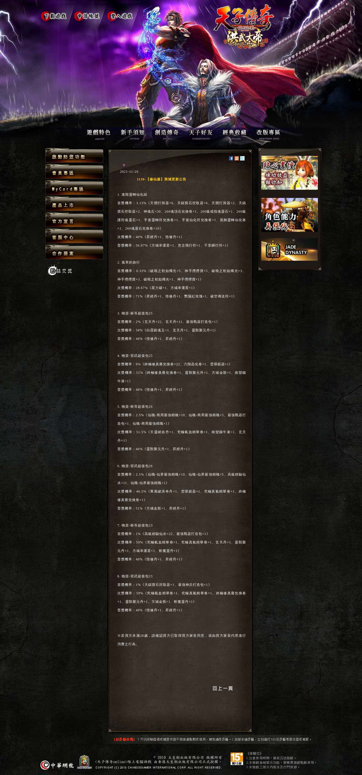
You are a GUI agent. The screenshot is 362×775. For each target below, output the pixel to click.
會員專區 (74, 172)
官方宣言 (74, 220)
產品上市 (74, 204)
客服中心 (74, 236)
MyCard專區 (74, 188)
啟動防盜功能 (74, 156)
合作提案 (74, 252)
